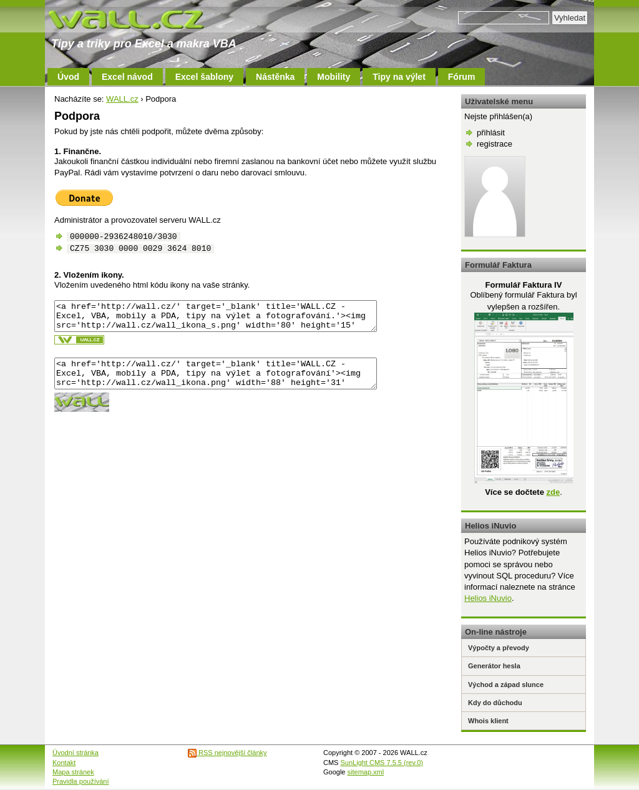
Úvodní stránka (75, 752)
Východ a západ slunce (506, 684)
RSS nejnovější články (227, 752)
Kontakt (64, 762)
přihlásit (491, 132)
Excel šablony (204, 77)
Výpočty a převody (498, 647)
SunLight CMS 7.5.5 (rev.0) (382, 762)
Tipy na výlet (399, 77)
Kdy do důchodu (495, 702)
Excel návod (127, 77)
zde (553, 492)
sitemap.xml (366, 772)
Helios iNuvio (488, 598)
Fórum (462, 77)
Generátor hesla (494, 666)
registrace (494, 144)
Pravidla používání (80, 781)
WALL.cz (122, 99)
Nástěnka (275, 77)
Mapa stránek (73, 772)
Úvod (68, 77)
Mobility (333, 77)
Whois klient (488, 720)
